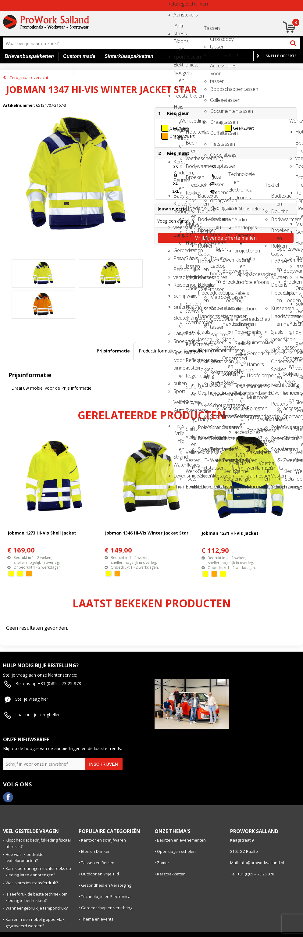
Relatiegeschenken (172, 3)
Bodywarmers (191, 166)
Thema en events (258, 430)
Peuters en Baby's (203, 405)
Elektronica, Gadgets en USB (178, 66)
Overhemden (191, 322)
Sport (178, 391)
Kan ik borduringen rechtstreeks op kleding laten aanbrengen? (38, 872)
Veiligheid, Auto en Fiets (178, 404)
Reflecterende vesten (191, 362)
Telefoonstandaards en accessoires (239, 418)
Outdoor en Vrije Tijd (100, 874)
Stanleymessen (252, 430)
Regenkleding (191, 375)
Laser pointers (239, 318)
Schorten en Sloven (191, 388)
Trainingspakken (227, 486)
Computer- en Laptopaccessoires (239, 260)
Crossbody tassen (215, 41)
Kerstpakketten (171, 874)
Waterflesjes (178, 464)
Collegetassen (215, 100)
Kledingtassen (215, 208)
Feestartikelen (178, 95)
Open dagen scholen (176, 851)
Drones (239, 197)
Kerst (178, 161)
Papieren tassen (215, 336)
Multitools (252, 397)
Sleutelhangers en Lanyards (178, 319)
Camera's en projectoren (239, 237)
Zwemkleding (227, 259)
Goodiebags (215, 155)
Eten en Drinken (96, 851)
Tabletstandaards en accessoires (239, 395)
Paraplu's (178, 258)
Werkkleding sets (191, 473)
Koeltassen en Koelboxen (215, 221)
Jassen (191, 266)
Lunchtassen (215, 54)
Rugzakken (215, 383)
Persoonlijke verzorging (178, 271)
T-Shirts (191, 423)
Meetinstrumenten (252, 486)
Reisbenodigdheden (178, 284)
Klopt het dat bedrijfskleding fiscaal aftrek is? (38, 843)
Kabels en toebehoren (239, 295)
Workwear (294, 120)
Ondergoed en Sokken (191, 290)
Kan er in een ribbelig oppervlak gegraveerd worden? (35, 922)
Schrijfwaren (178, 295)
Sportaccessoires (227, 416)
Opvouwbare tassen (215, 321)
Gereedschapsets (252, 353)
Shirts (227, 438)
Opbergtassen (215, 308)
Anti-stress (178, 27)
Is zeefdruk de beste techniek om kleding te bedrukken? (36, 897)
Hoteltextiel (191, 131)
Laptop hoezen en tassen (215, 268)
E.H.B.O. (191, 486)
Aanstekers (178, 14)
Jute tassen (215, 178)
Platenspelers (239, 208)
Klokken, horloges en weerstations (178, 205)
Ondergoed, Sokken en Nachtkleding (203, 363)
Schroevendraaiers (252, 419)
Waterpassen (252, 441)
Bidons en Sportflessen (178, 43)
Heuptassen (215, 166)
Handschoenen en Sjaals (191, 244)
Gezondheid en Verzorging (106, 885)
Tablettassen (215, 438)
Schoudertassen (215, 405)
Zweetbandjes (227, 460)
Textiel (197, 184)
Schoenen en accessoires (227, 394)
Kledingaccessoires (191, 277)
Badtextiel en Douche (203, 197)
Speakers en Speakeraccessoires (239, 371)
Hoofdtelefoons (239, 282)
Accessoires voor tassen (215, 67)
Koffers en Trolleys (215, 244)
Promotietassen (215, 350)
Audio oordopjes (239, 221)
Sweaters (191, 410)
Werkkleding (185, 120)
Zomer (163, 862)
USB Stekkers (239, 441)
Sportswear (282, 248)
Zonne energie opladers (239, 473)
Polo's (191, 333)
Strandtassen (215, 427)
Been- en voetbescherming (191, 144)
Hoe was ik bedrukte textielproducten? (24, 858)
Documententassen (215, 111)
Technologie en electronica (233, 176)
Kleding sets (227, 473)
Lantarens (252, 386)
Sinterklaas (178, 306)
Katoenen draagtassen (215, 194)
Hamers (252, 364)
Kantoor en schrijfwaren (103, 840)
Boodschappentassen (215, 89)
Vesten (191, 460)
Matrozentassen (215, 297)
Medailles (264, 452)
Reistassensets (215, 372)
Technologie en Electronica (105, 896)
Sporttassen (215, 416)
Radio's (239, 343)
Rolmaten (252, 408)
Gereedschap (191, 231)
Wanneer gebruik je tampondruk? (36, 908)
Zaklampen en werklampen (252, 454)
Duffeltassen (215, 133)
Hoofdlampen (252, 375)
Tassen (209, 28)
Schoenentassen (215, 394)
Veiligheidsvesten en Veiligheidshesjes (191, 438)
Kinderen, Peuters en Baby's (178, 174)
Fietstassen (215, 144)
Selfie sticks (239, 356)
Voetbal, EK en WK (264, 465)
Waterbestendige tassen (215, 462)
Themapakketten (178, 486)
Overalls (191, 311)
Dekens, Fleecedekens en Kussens (203, 286)
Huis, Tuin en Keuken (178, 108)
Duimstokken (252, 342)
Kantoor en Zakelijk (178, 140)
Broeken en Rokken (191, 179)
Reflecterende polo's (191, 346)
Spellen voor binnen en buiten (178, 354)
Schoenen (203, 486)
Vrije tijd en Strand (178, 435)
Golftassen (215, 486)
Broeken (227, 281)
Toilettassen (215, 449)
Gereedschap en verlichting (246, 321)
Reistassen (215, 361)
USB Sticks (239, 457)
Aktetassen (215, 475)
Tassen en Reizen (97, 862)
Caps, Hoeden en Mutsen (191, 202)
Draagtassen (215, 122)
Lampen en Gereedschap (178, 236)
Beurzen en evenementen (181, 840)
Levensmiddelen (178, 475)
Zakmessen (252, 475)
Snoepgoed (178, 341)
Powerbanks (239, 332)
